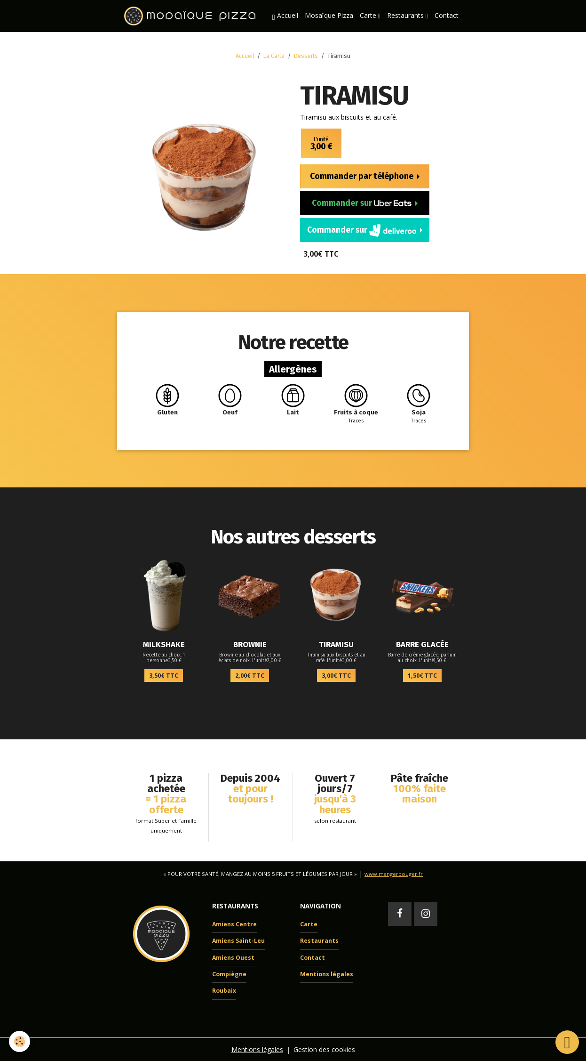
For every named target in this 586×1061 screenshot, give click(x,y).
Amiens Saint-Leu (238, 941)
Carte (369, 15)
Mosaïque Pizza (329, 15)
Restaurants (406, 15)
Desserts (306, 56)
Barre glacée (422, 644)
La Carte (274, 56)
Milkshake (164, 644)
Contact (447, 15)
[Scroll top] (567, 1042)
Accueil (285, 16)
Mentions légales (326, 974)
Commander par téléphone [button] (362, 176)
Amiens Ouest (233, 957)
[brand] (191, 16)
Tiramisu (336, 644)
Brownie (250, 644)
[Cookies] (20, 1041)
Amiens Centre (234, 924)
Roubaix (224, 991)
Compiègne (229, 974)
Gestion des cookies (324, 1049)
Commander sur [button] (362, 203)
